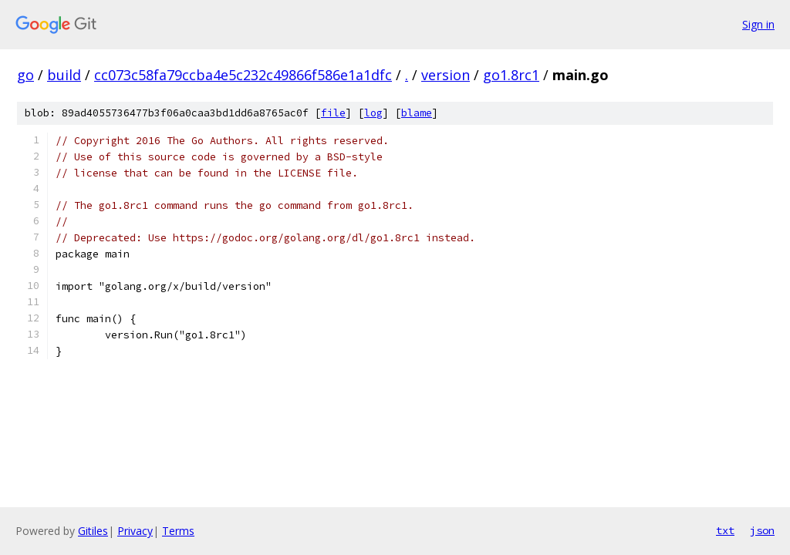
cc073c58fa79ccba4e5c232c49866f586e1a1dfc (243, 75)
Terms (178, 530)
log (373, 112)
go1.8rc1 (511, 75)
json (762, 530)
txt (725, 530)
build (64, 75)
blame (416, 112)
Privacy (135, 530)
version (445, 75)
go (25, 75)
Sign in (758, 24)
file (333, 112)
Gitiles (93, 530)
